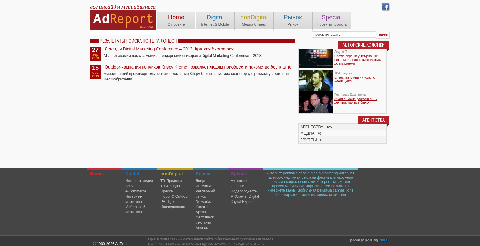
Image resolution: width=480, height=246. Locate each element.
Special (332, 17)
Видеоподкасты (244, 191)
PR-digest (168, 201)
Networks (203, 201)
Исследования (172, 207)
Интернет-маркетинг (133, 199)
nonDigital (254, 17)
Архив (201, 212)
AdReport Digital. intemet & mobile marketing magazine (123, 19)
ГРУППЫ (308, 139)
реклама (309, 194)
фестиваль (326, 177)
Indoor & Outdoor (174, 196)
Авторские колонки (239, 183)
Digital (215, 17)
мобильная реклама (315, 190)
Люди (200, 181)
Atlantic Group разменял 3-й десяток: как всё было (355, 100)
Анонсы (202, 228)
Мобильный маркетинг (135, 209)
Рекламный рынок (205, 194)
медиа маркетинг (332, 194)
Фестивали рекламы (205, 220)
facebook (275, 177)
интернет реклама (282, 173)
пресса (278, 186)
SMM (129, 186)
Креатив (202, 207)
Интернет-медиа (139, 181)
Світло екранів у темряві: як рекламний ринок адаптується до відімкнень (357, 59)
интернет (346, 173)
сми (327, 186)
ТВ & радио (170, 186)
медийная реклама (300, 177)
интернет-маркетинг (334, 182)
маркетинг (292, 194)
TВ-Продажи (171, 181)
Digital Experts (242, 201)
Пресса (166, 191)
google (303, 173)
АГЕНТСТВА (312, 127)
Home (176, 17)
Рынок (293, 17)
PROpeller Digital (245, 196)
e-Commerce (135, 191)
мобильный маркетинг (304, 186)
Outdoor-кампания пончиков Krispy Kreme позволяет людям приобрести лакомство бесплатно (198, 67)
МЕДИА (307, 133)
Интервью (204, 186)
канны (291, 190)
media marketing (324, 173)
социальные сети (300, 182)
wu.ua (369, 241)
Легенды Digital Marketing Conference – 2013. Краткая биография (169, 49)
